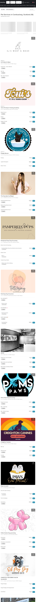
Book (33, 66)
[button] (8, 2)
